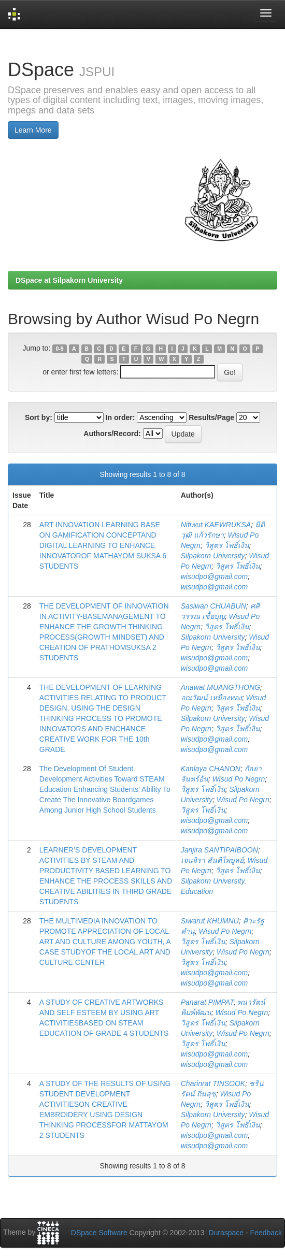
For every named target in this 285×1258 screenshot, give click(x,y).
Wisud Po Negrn (238, 779)
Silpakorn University (213, 556)
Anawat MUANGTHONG (220, 687)
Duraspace (226, 1232)
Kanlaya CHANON (210, 768)
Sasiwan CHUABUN (213, 606)
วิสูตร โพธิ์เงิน (227, 545)
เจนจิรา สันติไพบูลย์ (212, 860)
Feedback (266, 1232)
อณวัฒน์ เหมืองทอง (211, 697)
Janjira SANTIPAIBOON (219, 850)
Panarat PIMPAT (207, 1002)
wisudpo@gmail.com (214, 576)
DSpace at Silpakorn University (69, 280)
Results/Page (211, 417)
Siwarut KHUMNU (210, 921)
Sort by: (38, 417)
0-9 (59, 348)
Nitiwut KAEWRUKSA (216, 524)
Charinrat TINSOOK (213, 1083)
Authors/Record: (111, 433)
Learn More (33, 130)
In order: (120, 417)
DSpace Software (99, 1232)
